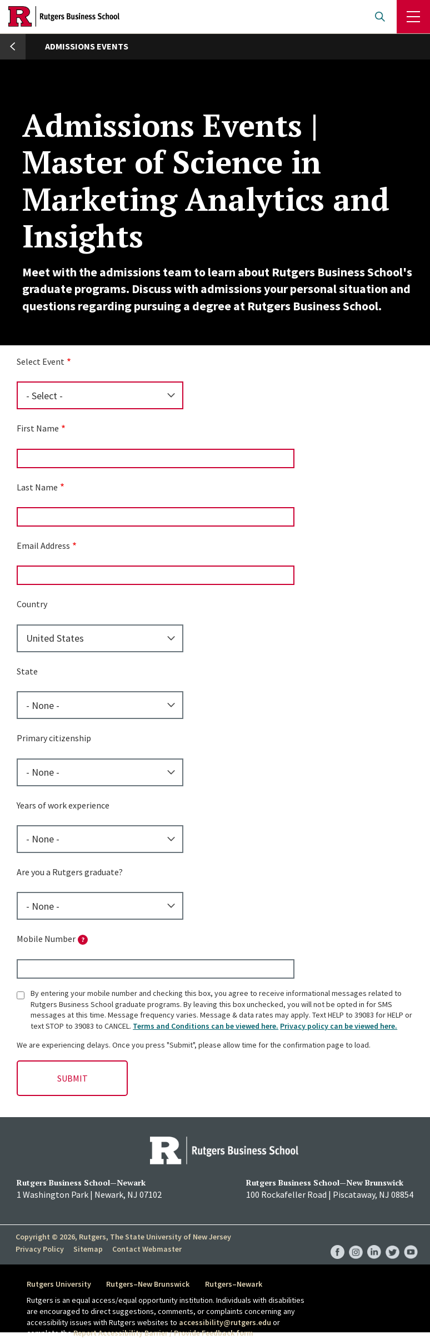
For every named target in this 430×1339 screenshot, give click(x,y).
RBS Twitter (392, 1241)
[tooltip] (83, 940)
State (27, 671)
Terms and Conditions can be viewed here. (205, 1026)
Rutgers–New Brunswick (148, 1284)
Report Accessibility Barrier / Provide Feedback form (163, 1333)
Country (32, 603)
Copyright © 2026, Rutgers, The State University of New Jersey (123, 1237)
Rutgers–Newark (234, 1284)
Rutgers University (59, 1284)
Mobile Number (52, 939)
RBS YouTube (411, 1241)
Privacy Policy (40, 1249)
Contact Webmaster (146, 1249)
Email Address (43, 545)
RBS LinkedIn (374, 1241)
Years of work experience (63, 805)
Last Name (37, 487)
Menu (413, 16)
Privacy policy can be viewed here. (338, 1026)
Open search (380, 16)
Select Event (40, 361)
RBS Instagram (356, 1241)
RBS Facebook (337, 1241)
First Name (38, 428)
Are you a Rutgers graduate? (70, 871)
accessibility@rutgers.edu (225, 1322)
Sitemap (87, 1249)
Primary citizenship (54, 737)
